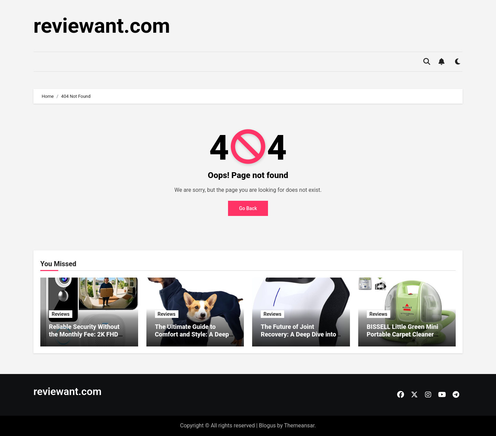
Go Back (248, 208)
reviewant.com (101, 25)
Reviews (61, 314)
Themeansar (299, 425)
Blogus (267, 425)
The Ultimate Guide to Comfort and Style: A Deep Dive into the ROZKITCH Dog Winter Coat (194, 338)
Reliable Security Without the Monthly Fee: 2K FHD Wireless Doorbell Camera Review (85, 338)
